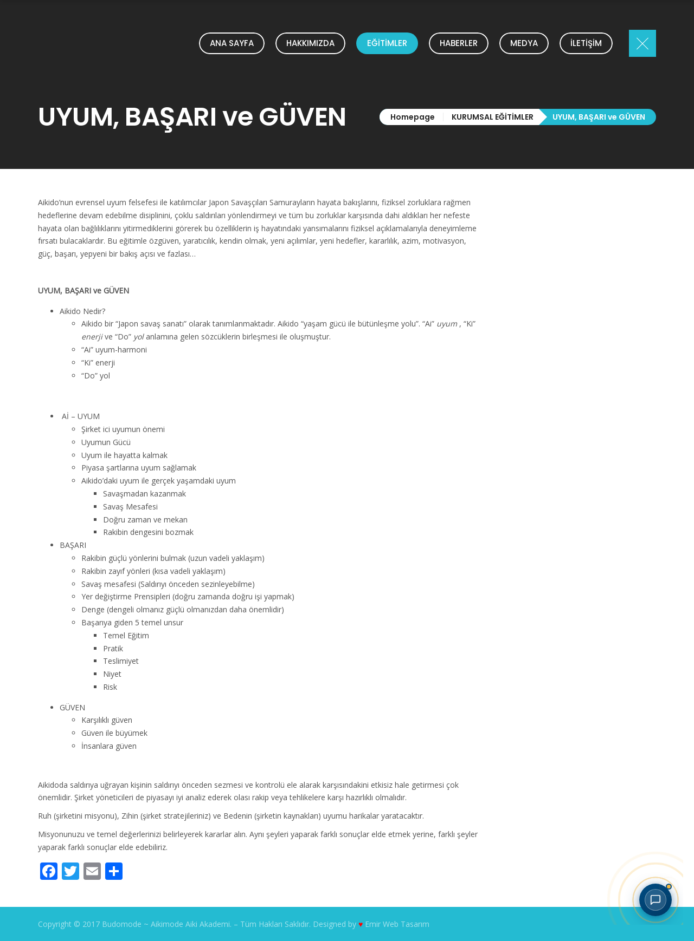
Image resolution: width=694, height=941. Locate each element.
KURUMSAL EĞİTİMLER (493, 117)
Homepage (412, 117)
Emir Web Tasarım (397, 924)
